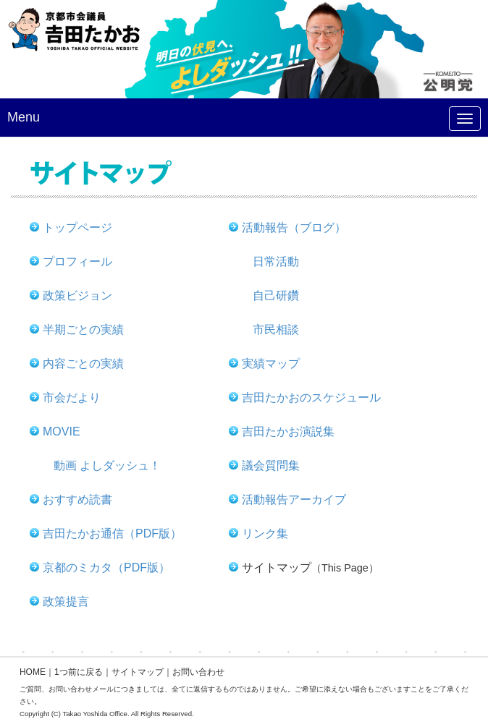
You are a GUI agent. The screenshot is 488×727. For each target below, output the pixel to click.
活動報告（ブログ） (294, 227)
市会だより (72, 397)
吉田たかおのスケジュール (311, 397)
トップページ (77, 227)
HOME (33, 672)
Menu (23, 117)
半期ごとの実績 (83, 329)
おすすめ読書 (77, 499)
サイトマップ (138, 672)
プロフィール (77, 261)
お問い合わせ (198, 672)
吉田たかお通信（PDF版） (112, 533)
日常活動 (276, 261)
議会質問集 (271, 465)
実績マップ (271, 363)
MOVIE (61, 431)
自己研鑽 (276, 295)
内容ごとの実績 (83, 363)
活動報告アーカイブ (294, 499)
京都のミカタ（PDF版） (106, 567)
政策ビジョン (77, 295)
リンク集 (265, 533)
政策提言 (66, 601)
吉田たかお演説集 (288, 431)
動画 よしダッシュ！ (107, 465)
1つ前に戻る (78, 672)
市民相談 (276, 329)
